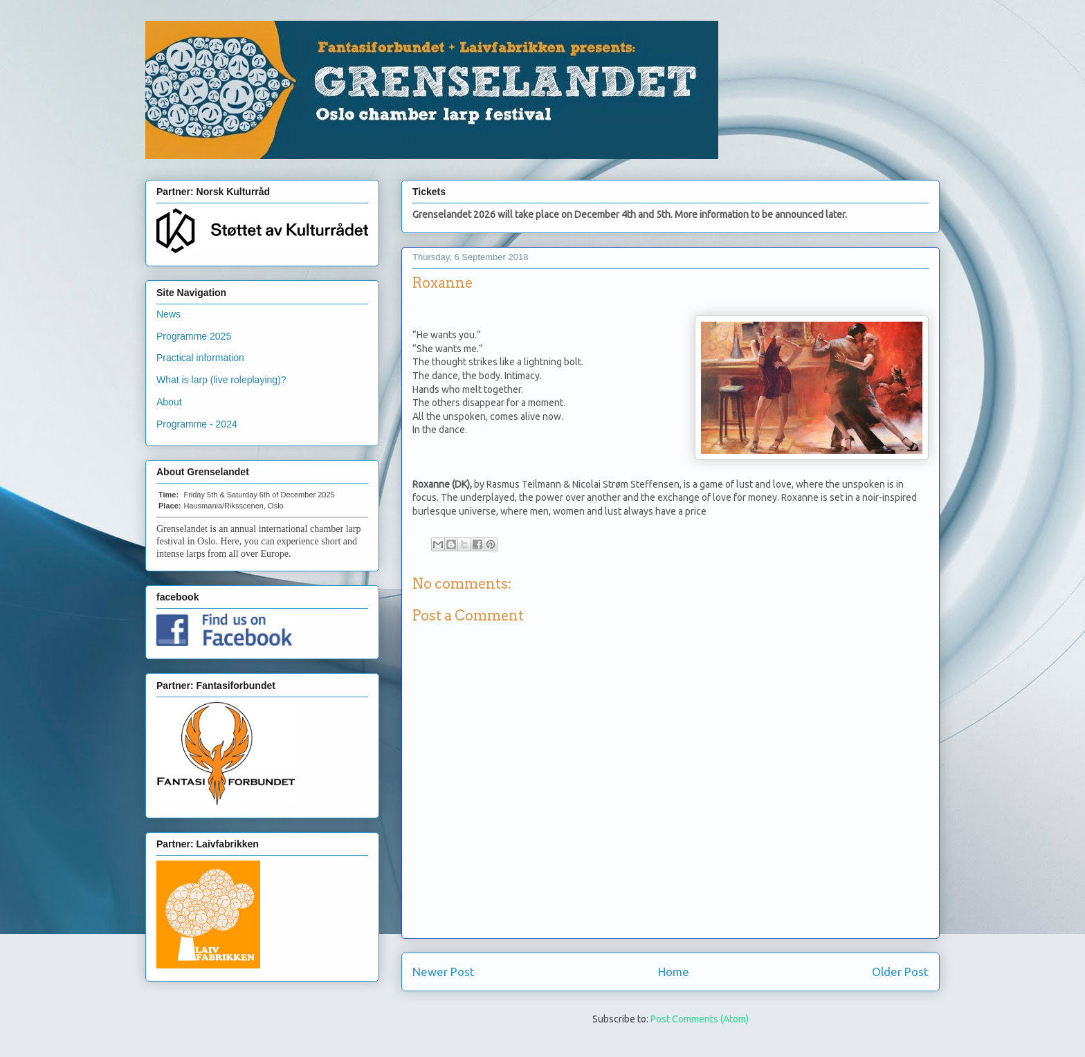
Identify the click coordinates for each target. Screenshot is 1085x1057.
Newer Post (443, 971)
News (168, 314)
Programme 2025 (193, 336)
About (169, 401)
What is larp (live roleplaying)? (221, 379)
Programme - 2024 (196, 424)
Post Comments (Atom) (699, 1018)
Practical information (200, 357)
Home (673, 971)
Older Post (900, 971)
